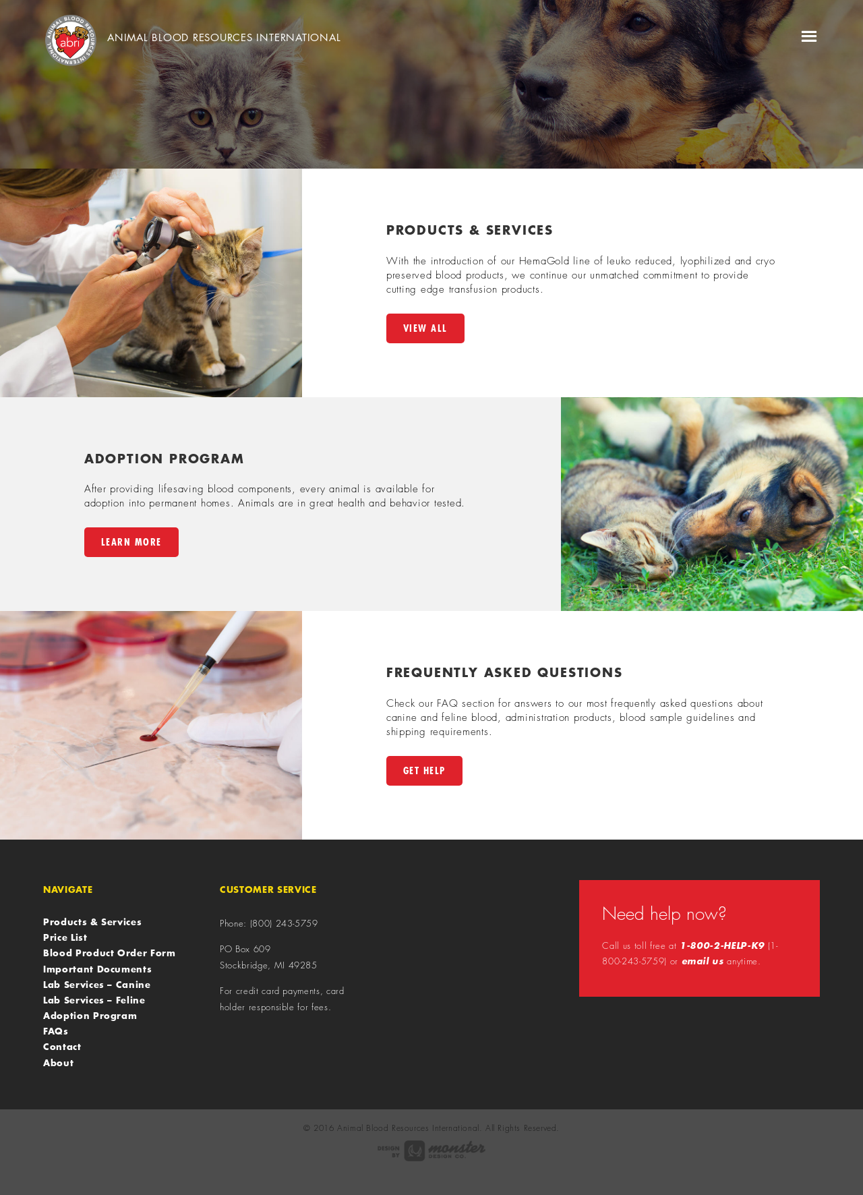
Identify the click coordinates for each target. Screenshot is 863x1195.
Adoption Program (90, 1015)
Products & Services (92, 922)
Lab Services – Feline (94, 1000)
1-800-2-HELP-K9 (722, 945)
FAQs (56, 1031)
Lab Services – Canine (97, 984)
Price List (65, 937)
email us (703, 961)
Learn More (131, 541)
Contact (62, 1046)
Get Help (424, 770)
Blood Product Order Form (109, 953)
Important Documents (97, 969)
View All (425, 328)
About (58, 1063)
